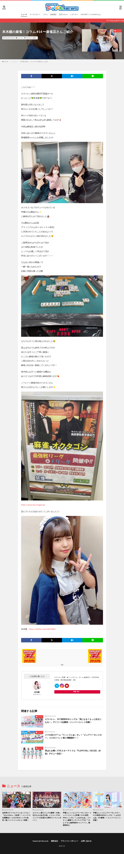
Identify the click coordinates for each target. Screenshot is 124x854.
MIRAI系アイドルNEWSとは (91, 14)
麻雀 (34, 38)
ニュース (24, 14)
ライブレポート (35, 14)
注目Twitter (63, 14)
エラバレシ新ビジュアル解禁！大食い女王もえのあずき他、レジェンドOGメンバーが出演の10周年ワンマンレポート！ (47, 816)
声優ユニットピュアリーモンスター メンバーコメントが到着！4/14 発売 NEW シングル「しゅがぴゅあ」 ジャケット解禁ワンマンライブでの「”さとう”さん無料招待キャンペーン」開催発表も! (77, 819)
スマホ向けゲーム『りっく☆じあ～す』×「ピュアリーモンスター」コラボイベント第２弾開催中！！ (73, 736)
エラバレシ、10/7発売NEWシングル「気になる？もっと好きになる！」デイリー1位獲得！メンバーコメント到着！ (73, 720)
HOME (6, 61)
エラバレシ (29, 38)
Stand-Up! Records (40, 841)
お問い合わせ (86, 841)
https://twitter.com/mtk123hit (42, 629)
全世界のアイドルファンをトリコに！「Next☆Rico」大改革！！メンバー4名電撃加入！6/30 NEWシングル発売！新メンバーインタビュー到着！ (16, 816)
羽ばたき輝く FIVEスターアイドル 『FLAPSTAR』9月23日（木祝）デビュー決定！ (73, 752)
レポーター (74, 14)
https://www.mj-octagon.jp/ (33, 505)
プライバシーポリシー (69, 841)
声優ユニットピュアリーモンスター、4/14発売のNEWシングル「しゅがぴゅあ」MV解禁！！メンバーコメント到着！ (107, 816)
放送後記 (53, 14)
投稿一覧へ (76, 691)
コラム (45, 14)
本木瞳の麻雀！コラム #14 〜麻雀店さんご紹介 (34, 61)
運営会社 (54, 841)
